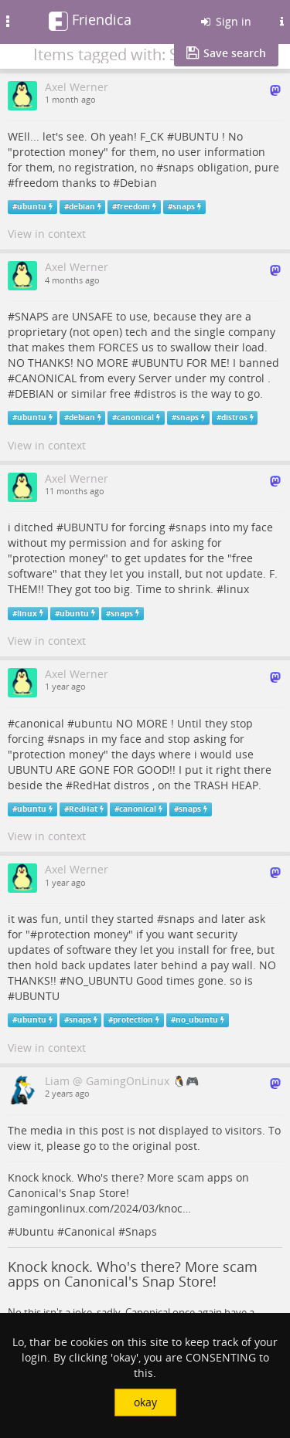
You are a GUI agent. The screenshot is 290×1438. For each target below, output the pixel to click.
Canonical (89, 1231)
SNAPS (32, 316)
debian (82, 207)
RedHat (92, 785)
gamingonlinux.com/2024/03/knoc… (99, 1208)
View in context (47, 233)
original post (164, 1145)
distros (158, 393)
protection (63, 934)
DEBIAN (34, 393)
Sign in (225, 21)
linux (236, 589)
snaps (178, 167)
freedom (37, 182)
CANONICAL (46, 378)
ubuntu (31, 207)
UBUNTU (196, 136)
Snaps (141, 1231)
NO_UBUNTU (100, 980)
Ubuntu (34, 1231)
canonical (135, 417)
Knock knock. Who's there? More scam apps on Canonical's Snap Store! (133, 1274)
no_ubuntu (197, 1020)
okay (145, 1402)
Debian (138, 182)
